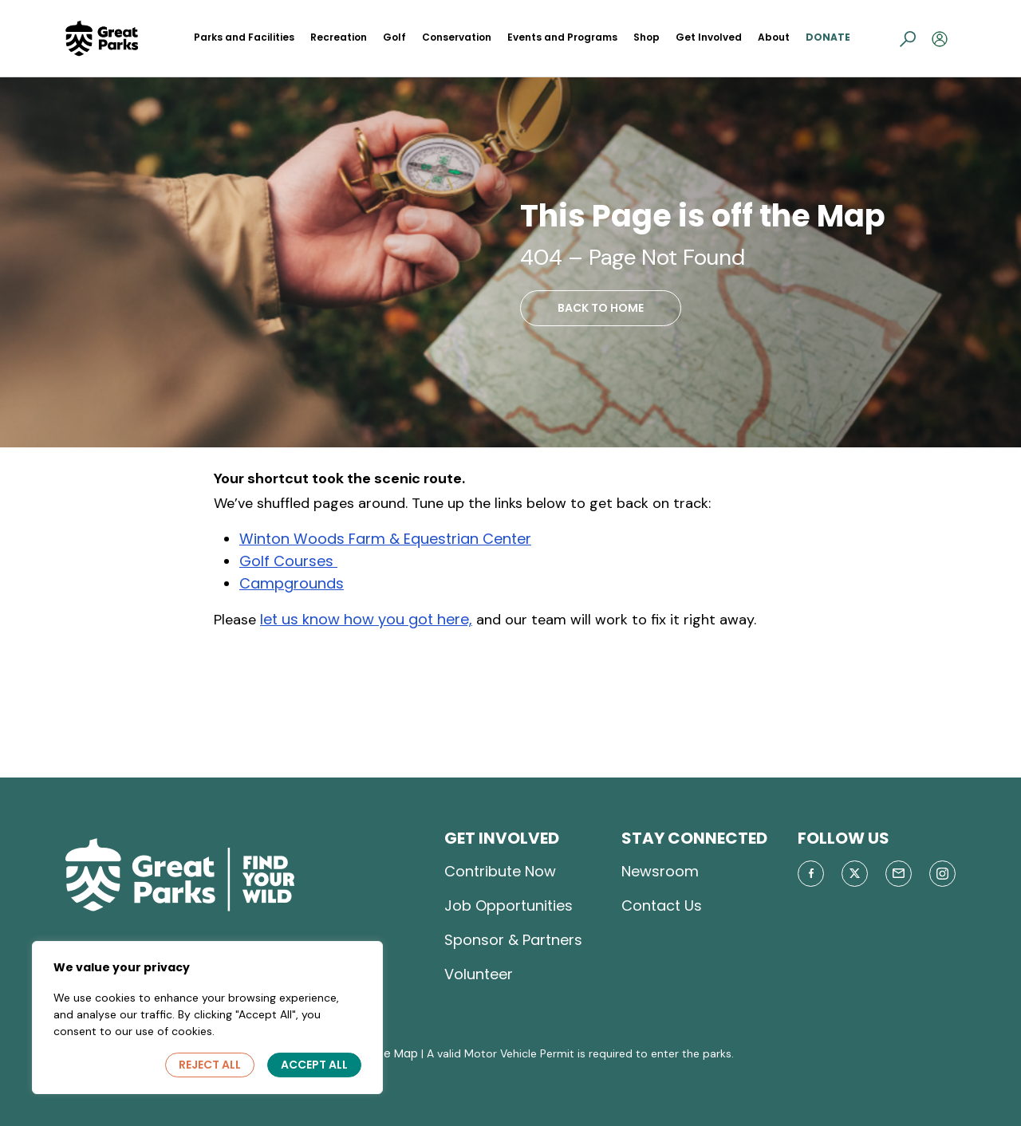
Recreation (338, 37)
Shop (646, 37)
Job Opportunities (508, 905)
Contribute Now (500, 871)
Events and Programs (562, 37)
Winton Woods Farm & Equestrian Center (385, 539)
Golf (394, 37)
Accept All (314, 1065)
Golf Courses (288, 561)
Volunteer (478, 974)
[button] (908, 38)
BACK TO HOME (601, 308)
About (774, 37)
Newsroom (660, 871)
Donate (828, 37)
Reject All (210, 1065)
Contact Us (661, 905)
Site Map (394, 1053)
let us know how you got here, (366, 619)
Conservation (456, 37)
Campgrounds (291, 583)
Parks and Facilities (244, 37)
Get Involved (709, 37)
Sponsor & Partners (513, 940)
